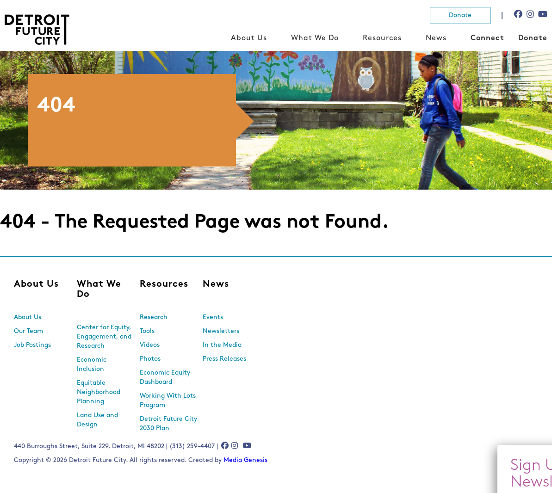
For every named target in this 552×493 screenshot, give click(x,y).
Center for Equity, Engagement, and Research (104, 337)
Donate (460, 15)
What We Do (315, 38)
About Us (249, 38)
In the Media (222, 345)
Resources (382, 38)
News (436, 38)
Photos (150, 359)
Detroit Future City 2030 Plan (168, 424)
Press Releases (224, 359)
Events (213, 317)
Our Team (28, 331)
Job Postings (32, 345)
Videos (150, 345)
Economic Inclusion (91, 365)
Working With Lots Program (168, 401)
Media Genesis (245, 460)
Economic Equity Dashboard (165, 378)
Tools (147, 331)
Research (153, 317)
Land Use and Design (97, 420)
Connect (487, 38)
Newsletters (221, 331)
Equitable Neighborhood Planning (98, 392)
